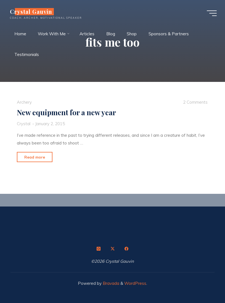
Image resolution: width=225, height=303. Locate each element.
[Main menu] (212, 13)
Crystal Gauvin (31, 11)
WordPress (135, 283)
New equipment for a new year (66, 112)
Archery (24, 102)
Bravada (110, 283)
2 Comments (195, 102)
